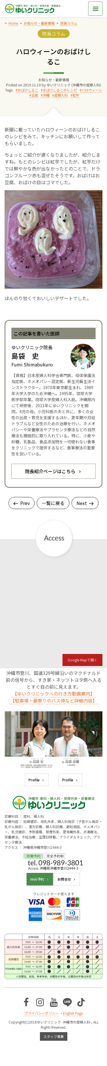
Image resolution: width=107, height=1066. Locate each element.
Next (85, 503)
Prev (21, 503)
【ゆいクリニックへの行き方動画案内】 (54, 693)
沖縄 (46, 95)
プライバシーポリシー (42, 1013)
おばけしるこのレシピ (60, 90)
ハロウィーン (92, 90)
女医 (34, 95)
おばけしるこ (28, 90)
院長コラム (53, 33)
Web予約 (39, 879)
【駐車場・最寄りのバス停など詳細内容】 (53, 700)
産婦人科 (61, 95)
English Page (73, 1013)
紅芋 (75, 95)
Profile (37, 779)
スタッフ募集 (53, 1036)
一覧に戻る (53, 503)
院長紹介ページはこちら (53, 471)
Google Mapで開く (82, 659)
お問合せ (66, 879)
